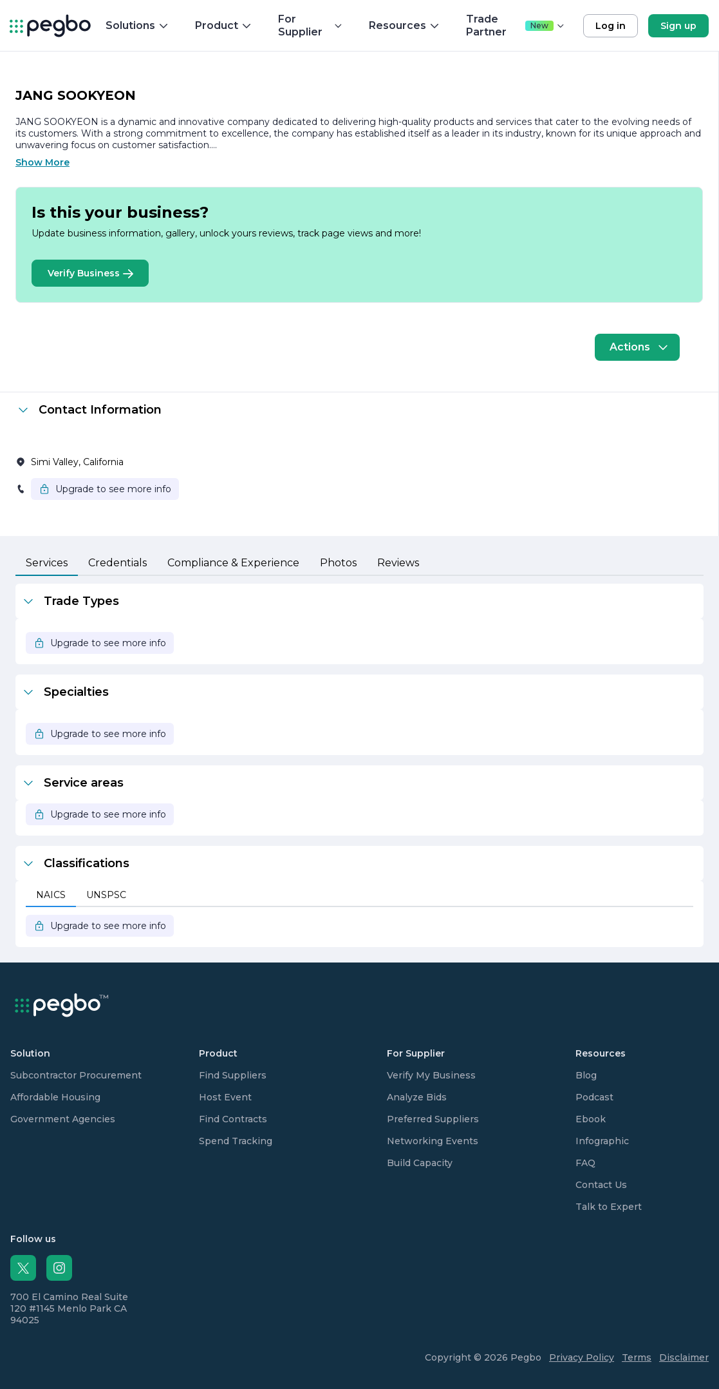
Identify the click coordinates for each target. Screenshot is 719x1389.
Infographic (602, 1141)
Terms (636, 1357)
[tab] (46, 563)
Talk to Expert (608, 1206)
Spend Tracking (235, 1141)
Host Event (225, 1097)
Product (223, 25)
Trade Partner (515, 25)
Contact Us (601, 1185)
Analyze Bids (417, 1097)
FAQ (585, 1163)
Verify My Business (431, 1075)
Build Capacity (420, 1163)
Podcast (594, 1097)
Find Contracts (233, 1119)
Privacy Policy (581, 1357)
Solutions (137, 25)
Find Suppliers (232, 1075)
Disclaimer (684, 1357)
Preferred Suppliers (433, 1119)
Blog (586, 1075)
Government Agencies (62, 1119)
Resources (404, 25)
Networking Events (432, 1141)
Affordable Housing (55, 1097)
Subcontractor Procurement (76, 1075)
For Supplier (310, 25)
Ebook (590, 1119)
